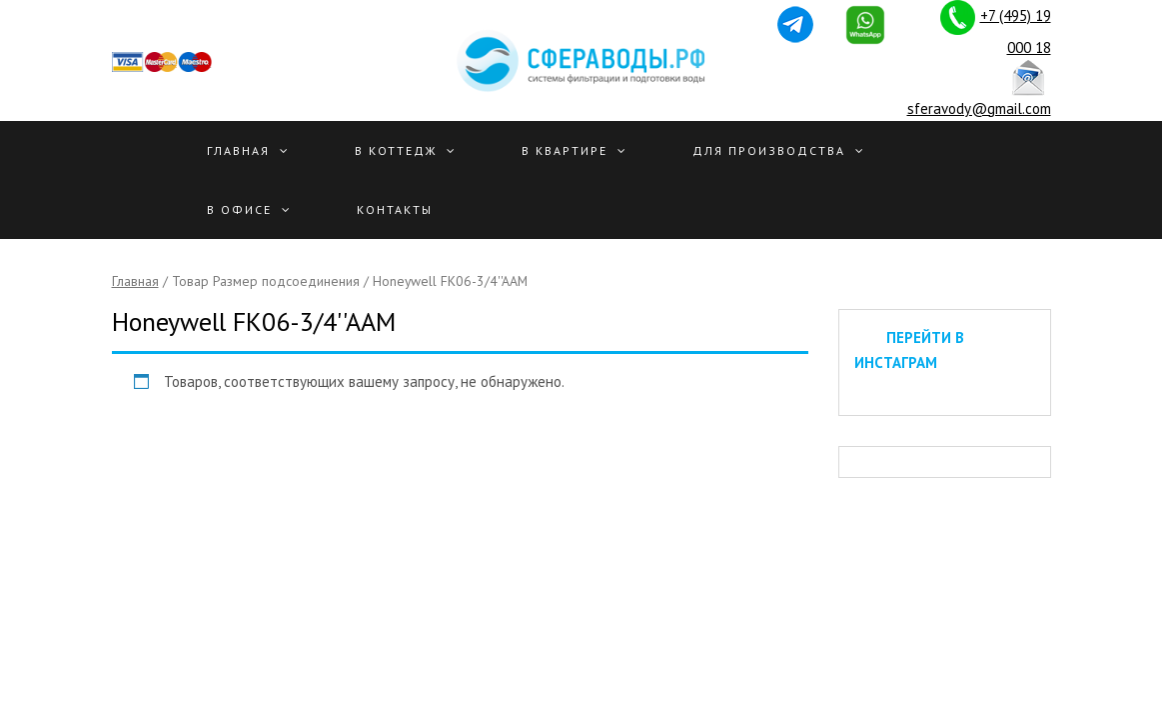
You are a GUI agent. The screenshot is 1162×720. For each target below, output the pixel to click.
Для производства (768, 150)
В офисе (239, 209)
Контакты (395, 209)
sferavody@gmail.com (979, 108)
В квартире (564, 150)
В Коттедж (396, 150)
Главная (238, 150)
